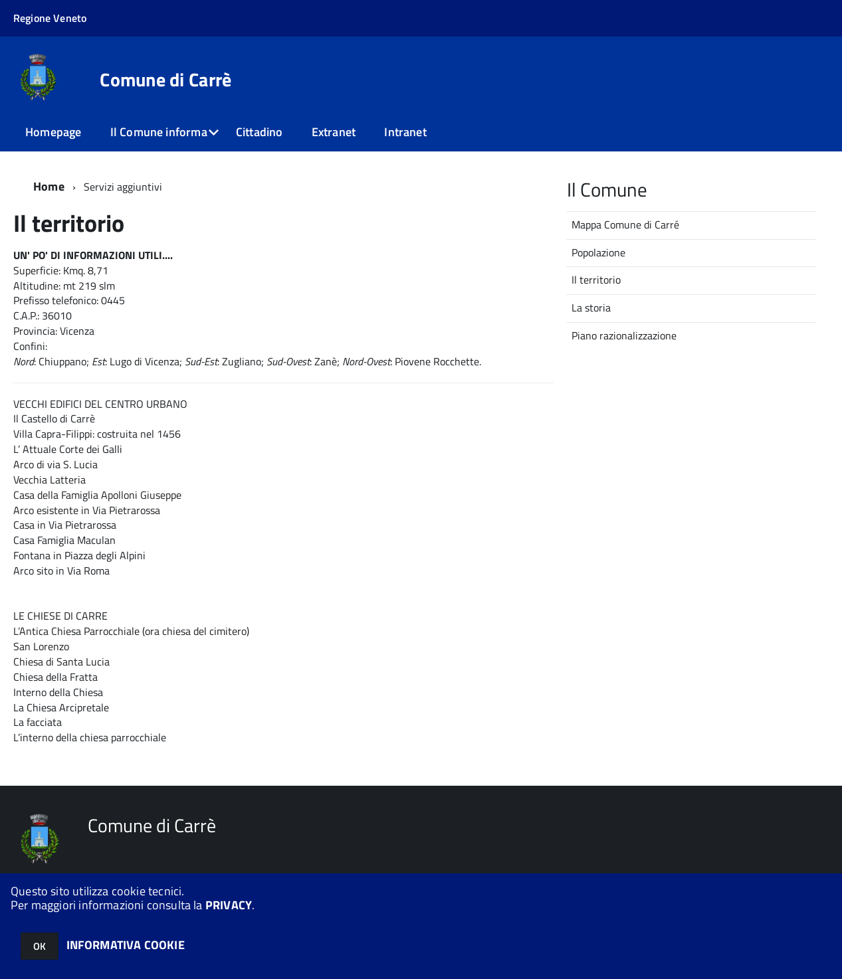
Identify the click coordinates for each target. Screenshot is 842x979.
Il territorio (596, 280)
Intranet (405, 132)
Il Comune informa (158, 132)
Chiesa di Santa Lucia (61, 661)
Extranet (334, 132)
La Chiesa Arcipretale (61, 707)
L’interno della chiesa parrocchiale (89, 737)
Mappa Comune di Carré (625, 224)
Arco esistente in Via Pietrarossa (86, 510)
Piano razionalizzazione (624, 335)
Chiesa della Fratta (55, 677)
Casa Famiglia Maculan (64, 540)
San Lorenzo (41, 646)
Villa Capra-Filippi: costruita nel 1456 (97, 434)
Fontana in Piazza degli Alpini (79, 555)
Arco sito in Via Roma (61, 570)
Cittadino (259, 132)
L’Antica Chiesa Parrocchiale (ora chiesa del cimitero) (131, 631)
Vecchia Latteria (49, 480)
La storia (591, 307)
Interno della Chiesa (58, 692)
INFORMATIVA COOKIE (125, 945)
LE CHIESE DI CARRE (60, 616)
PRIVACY (228, 905)
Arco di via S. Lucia (55, 464)
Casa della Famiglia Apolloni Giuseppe (97, 495)
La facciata (37, 722)
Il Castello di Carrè (54, 418)
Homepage (53, 132)
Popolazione (598, 252)
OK (39, 946)
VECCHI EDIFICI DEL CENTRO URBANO (100, 404)
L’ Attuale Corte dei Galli (67, 449)
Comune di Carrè (165, 79)
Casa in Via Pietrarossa (64, 525)
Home (48, 186)
